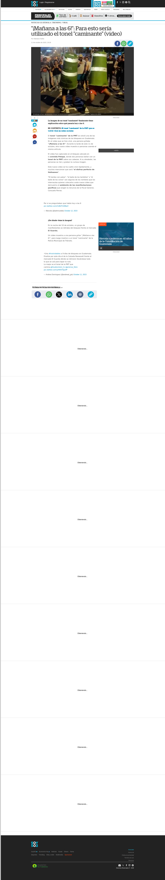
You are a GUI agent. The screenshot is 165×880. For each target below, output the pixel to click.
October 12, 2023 (70, 211)
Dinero (78, 9)
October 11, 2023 (79, 274)
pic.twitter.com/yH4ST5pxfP (55, 270)
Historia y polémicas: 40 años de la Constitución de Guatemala (115, 241)
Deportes (87, 9)
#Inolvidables (54, 254)
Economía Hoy (50, 9)
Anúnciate (131, 849)
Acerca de (131, 852)
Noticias (62, 9)
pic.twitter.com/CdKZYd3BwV (56, 206)
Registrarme (49, 2)
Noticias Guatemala (41, 22)
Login (42, 2)
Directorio (131, 860)
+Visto (116, 150)
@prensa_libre (71, 267)
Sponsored (68, 855)
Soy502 (38, 9)
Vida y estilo (105, 9)
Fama (95, 9)
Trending (116, 9)
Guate (70, 9)
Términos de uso (129, 858)
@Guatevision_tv (58, 267)
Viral (65, 22)
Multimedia (59, 855)
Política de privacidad (128, 855)
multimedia (126, 9)
